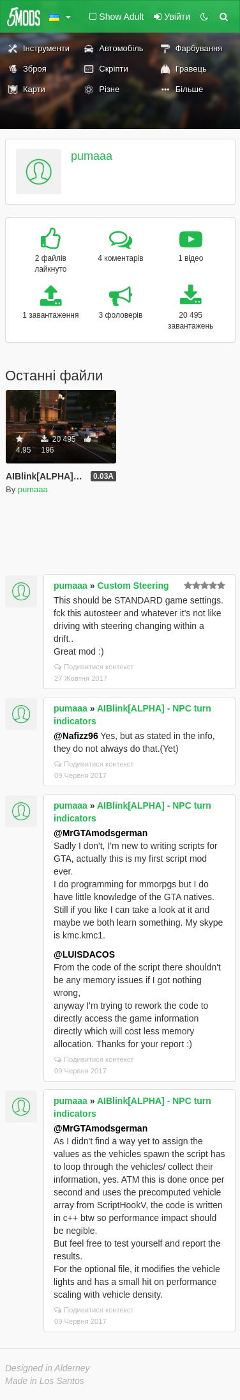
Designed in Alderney (47, 1368)
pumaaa (91, 156)
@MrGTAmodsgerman (100, 833)
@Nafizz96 (76, 736)
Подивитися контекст (94, 667)
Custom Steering (133, 585)
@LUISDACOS (84, 954)
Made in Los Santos (44, 1381)
